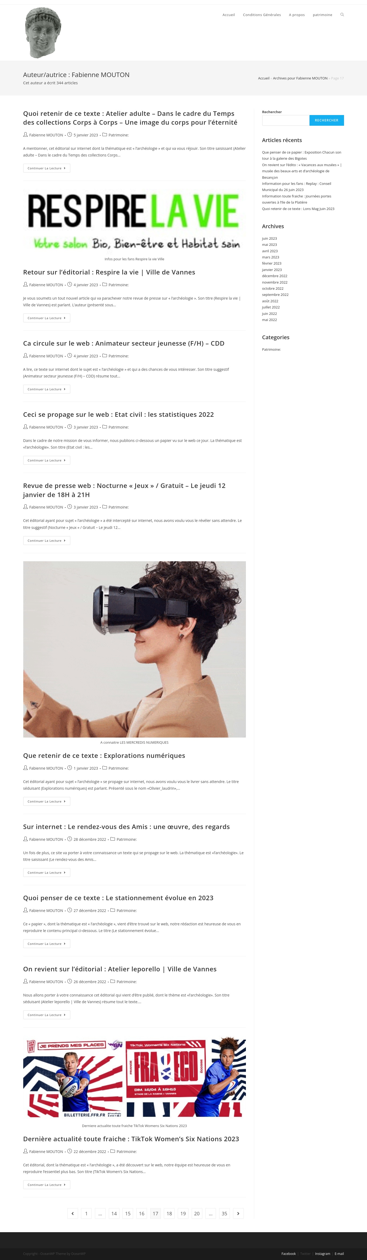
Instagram (322, 1253)
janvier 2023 (272, 269)
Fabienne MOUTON (46, 135)
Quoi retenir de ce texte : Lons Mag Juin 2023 (298, 208)
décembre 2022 (275, 275)
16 (142, 1213)
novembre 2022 (275, 282)
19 (183, 1213)
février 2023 (271, 263)
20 (197, 1213)
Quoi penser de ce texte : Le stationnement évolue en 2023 (118, 897)
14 (114, 1213)
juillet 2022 (271, 307)
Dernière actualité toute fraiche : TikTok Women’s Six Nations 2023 (131, 1138)
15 (128, 1213)
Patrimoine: (119, 135)
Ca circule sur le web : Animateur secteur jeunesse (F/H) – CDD (124, 343)
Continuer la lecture (49, 169)
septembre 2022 (275, 294)
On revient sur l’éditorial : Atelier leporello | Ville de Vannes (120, 968)
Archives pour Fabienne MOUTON (300, 78)
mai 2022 (269, 319)
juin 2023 (269, 238)
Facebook (288, 1253)
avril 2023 (270, 251)
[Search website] (342, 15)
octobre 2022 (273, 288)
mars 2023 (270, 257)
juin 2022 (269, 313)
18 (169, 1213)
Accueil (264, 78)
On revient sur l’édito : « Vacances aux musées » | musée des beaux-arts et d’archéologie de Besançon (302, 171)
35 (224, 1213)
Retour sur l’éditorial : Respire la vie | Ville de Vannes (109, 272)
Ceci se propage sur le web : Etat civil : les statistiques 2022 (118, 414)
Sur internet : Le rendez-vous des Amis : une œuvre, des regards (126, 826)
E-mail (339, 1253)
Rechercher (272, 111)
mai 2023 (269, 244)
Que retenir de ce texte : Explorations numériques (104, 755)
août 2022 (270, 301)
